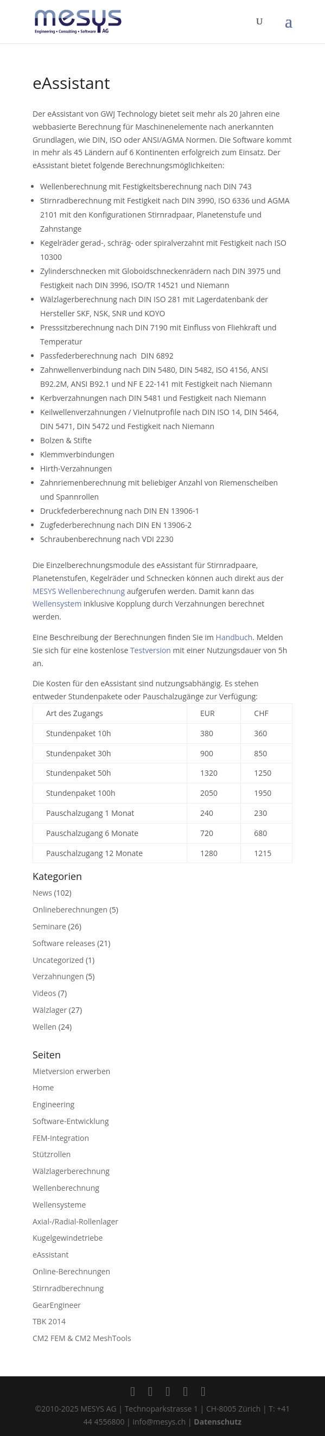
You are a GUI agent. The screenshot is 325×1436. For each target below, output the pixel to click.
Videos (44, 993)
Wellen (44, 1027)
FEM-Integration (61, 1138)
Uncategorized (58, 960)
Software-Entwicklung (71, 1121)
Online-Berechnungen (71, 1271)
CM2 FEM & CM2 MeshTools (82, 1338)
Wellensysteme (59, 1204)
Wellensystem (57, 603)
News (42, 893)
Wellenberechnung (66, 1188)
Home (43, 1087)
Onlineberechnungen (70, 909)
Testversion (150, 650)
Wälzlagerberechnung (71, 1171)
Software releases (64, 943)
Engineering (53, 1104)
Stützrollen (52, 1154)
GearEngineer (57, 1305)
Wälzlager (50, 1010)
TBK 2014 (49, 1321)
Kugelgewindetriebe (68, 1238)
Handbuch (234, 637)
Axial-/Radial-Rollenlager (75, 1221)
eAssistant (51, 1254)
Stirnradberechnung (68, 1288)
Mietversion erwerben (71, 1071)
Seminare (49, 926)
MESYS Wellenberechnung (79, 591)
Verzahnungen (58, 976)
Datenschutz (217, 1421)
